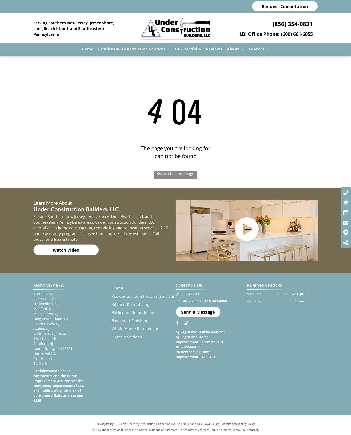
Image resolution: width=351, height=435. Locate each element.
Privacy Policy (105, 424)
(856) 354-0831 (293, 24)
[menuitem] (87, 49)
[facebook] (177, 323)
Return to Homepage (175, 173)
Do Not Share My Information (137, 424)
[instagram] (186, 323)
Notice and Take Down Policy (201, 424)
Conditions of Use (169, 424)
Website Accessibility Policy (238, 424)
